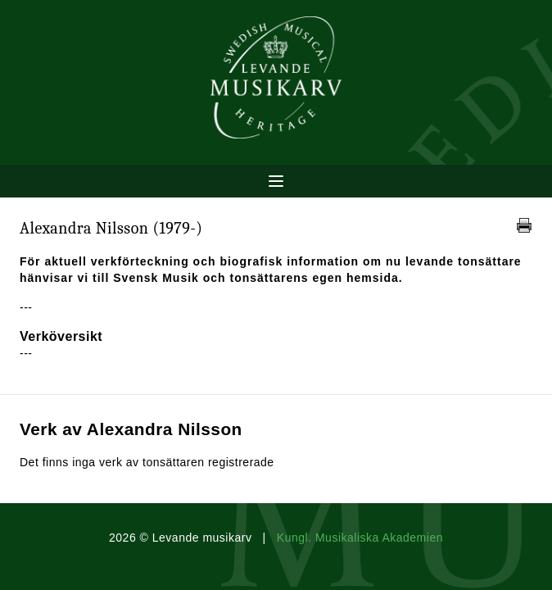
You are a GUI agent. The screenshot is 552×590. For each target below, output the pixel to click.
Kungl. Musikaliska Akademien (360, 537)
